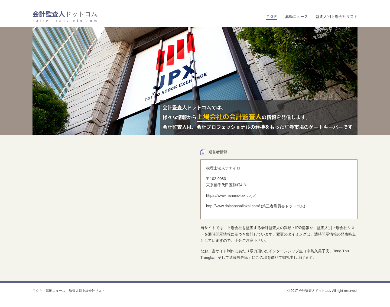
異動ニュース (296, 16)
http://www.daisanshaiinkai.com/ (233, 206)
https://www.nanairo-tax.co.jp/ (231, 195)
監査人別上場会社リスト (337, 16)
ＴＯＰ (37, 291)
